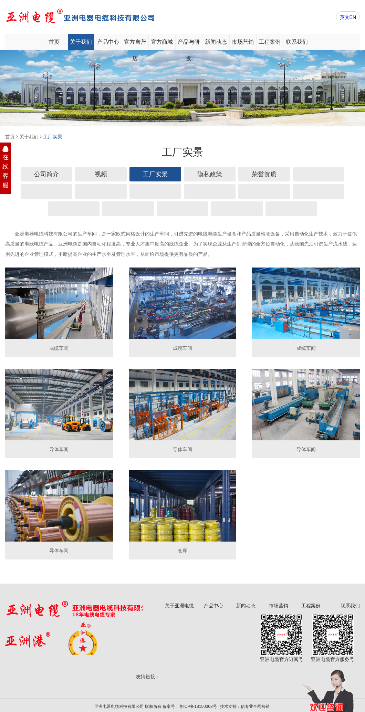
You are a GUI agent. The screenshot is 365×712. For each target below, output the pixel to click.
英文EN (348, 17)
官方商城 (162, 42)
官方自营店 (135, 44)
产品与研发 (189, 44)
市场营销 (243, 42)
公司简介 (46, 174)
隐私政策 (209, 174)
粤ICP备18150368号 (198, 706)
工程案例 (270, 42)
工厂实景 (52, 136)
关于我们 (81, 42)
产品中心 (108, 42)
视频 (101, 174)
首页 (54, 42)
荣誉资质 (264, 174)
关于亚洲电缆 (179, 605)
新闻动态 (216, 42)
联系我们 (297, 42)
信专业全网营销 (255, 706)
